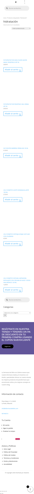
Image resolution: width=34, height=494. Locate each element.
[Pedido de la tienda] (21, 28)
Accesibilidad (8, 464)
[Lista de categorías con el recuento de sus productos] (17, 313)
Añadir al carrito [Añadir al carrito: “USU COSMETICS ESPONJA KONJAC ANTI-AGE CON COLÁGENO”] (11, 243)
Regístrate (8, 346)
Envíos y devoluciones (10, 461)
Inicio (4, 18)
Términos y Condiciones (11, 458)
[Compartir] (4, 491)
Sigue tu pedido (8, 428)
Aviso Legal (7, 449)
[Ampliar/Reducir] (0, 491)
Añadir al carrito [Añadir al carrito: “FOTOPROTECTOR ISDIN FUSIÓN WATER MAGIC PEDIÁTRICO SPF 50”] (11, 69)
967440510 (5, 413)
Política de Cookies (10, 455)
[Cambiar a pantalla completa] (2, 491)
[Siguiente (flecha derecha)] (2, 493)
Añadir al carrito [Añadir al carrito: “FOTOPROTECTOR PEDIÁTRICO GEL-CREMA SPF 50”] (11, 113)
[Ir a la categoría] (5, 315)
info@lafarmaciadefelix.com (10, 408)
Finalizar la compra (9, 431)
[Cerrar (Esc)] (6, 491)
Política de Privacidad (10, 452)
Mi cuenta (6, 425)
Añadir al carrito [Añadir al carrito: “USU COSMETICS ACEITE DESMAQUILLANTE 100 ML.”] (11, 199)
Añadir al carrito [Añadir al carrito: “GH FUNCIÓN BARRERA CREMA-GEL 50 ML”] (11, 155)
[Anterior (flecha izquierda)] (0, 493)
